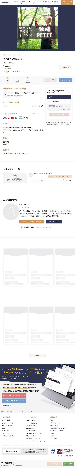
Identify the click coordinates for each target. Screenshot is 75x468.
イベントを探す (6, 420)
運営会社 (52, 433)
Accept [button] (69, 459)
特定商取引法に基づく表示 (57, 430)
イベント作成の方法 (31, 423)
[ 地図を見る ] (8, 68)
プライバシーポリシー (56, 423)
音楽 (4, 55)
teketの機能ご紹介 (31, 428)
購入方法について (38, 113)
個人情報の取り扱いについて (58, 428)
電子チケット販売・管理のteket (8, 412)
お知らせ (52, 436)
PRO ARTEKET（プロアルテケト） (11, 433)
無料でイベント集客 (67, 2)
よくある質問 (5, 430)
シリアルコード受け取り (8, 436)
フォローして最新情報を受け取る (31, 221)
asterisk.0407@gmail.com (44, 227)
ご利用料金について (31, 425)
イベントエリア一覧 (7, 425)
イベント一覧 (20, 412)
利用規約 (52, 420)
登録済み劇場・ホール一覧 (33, 438)
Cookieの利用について (56, 425)
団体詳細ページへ (53, 221)
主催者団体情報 (65, 67)
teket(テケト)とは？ (31, 420)
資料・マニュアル (31, 436)
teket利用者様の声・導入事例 (34, 433)
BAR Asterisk (23, 205)
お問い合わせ (53, 438)
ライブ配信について (31, 430)
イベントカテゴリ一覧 (8, 423)
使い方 (3, 428)
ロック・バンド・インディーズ (15, 55)
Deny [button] (60, 459)
